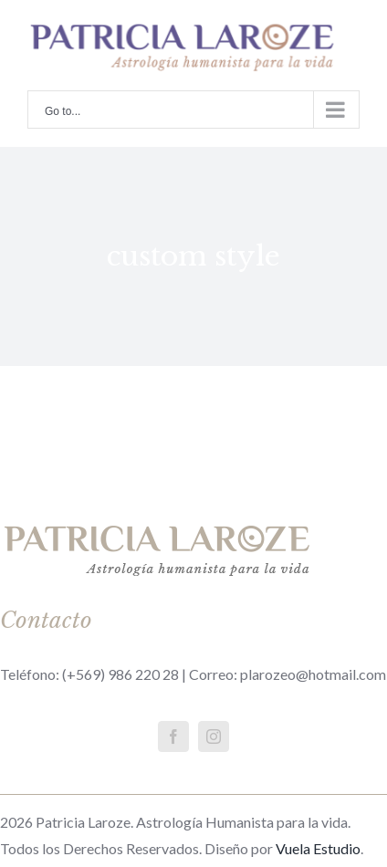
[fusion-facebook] (173, 736)
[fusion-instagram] (213, 736)
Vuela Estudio (318, 848)
